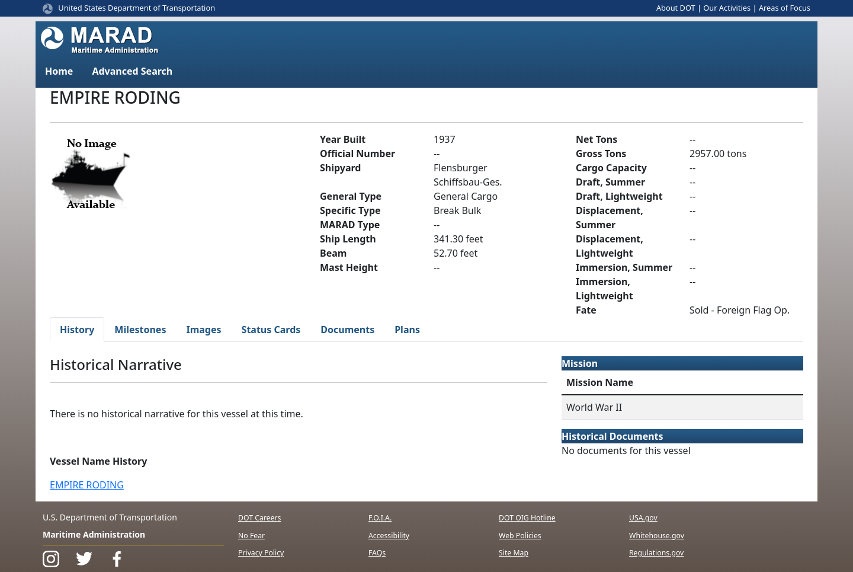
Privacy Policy (261, 553)
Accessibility (388, 536)
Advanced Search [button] (132, 71)
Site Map (513, 553)
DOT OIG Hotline (527, 518)
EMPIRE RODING (87, 484)
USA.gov (643, 518)
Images (203, 329)
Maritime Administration (94, 534)
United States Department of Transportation (136, 7)
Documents (347, 329)
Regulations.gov (656, 553)
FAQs (377, 553)
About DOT (675, 7)
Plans (407, 329)
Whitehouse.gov (656, 536)
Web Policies (520, 536)
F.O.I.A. (380, 518)
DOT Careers (259, 518)
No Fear (251, 536)
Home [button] (59, 71)
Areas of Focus (784, 7)
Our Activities (727, 7)
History (77, 329)
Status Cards (271, 329)
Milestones (140, 329)
